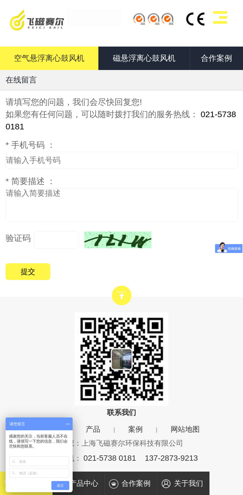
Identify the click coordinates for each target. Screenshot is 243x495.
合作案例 (216, 58)
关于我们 (182, 484)
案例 (135, 429)
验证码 (18, 238)
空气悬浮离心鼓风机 (49, 58)
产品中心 (77, 484)
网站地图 (185, 429)
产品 (93, 429)
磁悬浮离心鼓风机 (144, 58)
